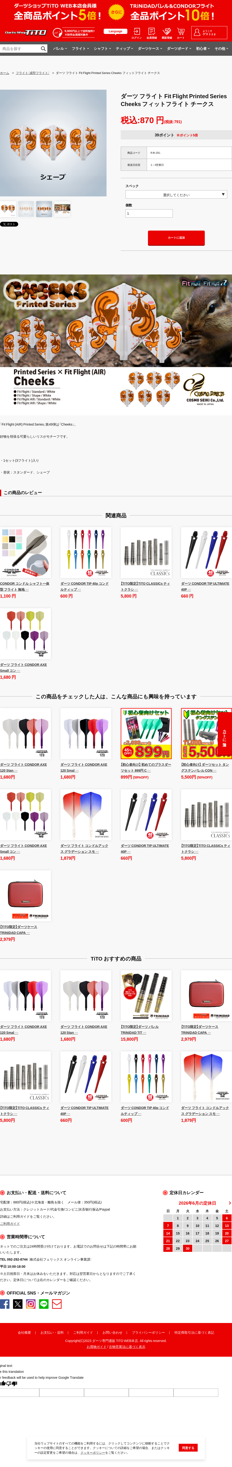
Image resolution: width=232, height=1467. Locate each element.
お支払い (47, 1332)
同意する (188, 1448)
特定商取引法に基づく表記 (194, 1332)
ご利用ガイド (83, 1332)
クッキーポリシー (92, 1453)
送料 (60, 1332)
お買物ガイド (97, 1346)
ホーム (4, 72)
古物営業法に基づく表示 (127, 1346)
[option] (53, 143)
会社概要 (24, 1332)
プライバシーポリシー (148, 1332)
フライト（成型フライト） (32, 72)
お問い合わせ (112, 1332)
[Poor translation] (11, 1384)
